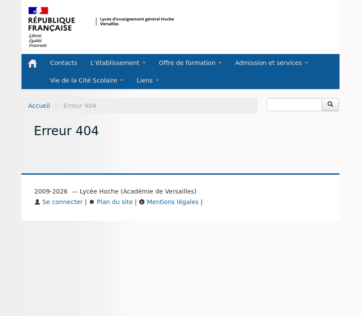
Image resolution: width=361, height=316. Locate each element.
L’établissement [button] (118, 62)
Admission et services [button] (271, 62)
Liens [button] (148, 80)
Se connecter (58, 201)
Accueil (39, 105)
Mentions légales (169, 201)
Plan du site (111, 201)
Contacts (63, 62)
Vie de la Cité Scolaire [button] (86, 80)
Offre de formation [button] (190, 62)
